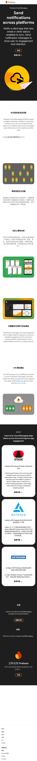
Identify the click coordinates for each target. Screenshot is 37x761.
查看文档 (18, 55)
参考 (2, 734)
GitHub (3, 743)
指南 (2, 732)
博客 (2, 750)
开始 (18, 51)
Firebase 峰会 (5, 753)
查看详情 (18, 492)
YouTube (3, 759)
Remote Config (20, 383)
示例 (2, 737)
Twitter (3, 756)
